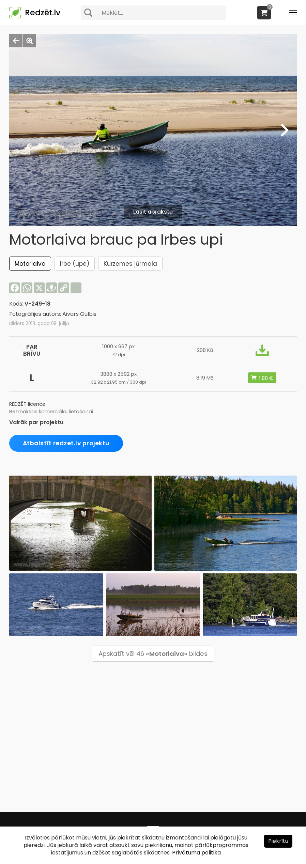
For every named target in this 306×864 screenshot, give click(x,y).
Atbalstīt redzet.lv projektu (66, 443)
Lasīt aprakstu (153, 212)
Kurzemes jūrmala (130, 264)
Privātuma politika (196, 853)
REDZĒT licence (27, 404)
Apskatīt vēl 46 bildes (153, 653)
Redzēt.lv (42, 12)
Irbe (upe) (74, 264)
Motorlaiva (30, 264)
